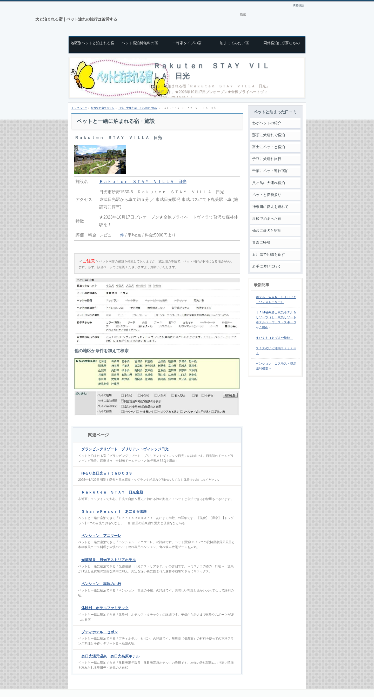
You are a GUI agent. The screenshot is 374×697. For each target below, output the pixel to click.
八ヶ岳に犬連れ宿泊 (268, 183)
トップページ (79, 108)
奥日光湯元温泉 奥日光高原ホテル (110, 656)
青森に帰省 (261, 242)
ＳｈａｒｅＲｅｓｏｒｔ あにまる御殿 (114, 511)
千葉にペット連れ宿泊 (270, 171)
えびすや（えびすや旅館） (274, 338)
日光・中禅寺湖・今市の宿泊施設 (137, 108)
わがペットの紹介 (266, 123)
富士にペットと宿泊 (268, 147)
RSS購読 (298, 5)
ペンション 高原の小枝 (101, 584)
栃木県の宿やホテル (102, 108)
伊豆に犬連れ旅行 (266, 159)
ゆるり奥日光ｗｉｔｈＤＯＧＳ (106, 473)
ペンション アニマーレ (101, 536)
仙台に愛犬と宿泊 (266, 230)
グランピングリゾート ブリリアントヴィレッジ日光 (125, 449)
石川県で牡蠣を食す (268, 254)
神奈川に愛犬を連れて (270, 207)
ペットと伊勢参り (266, 195)
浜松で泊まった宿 (266, 218)
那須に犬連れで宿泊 (268, 135)
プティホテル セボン (99, 632)
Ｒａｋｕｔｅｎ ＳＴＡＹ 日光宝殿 (112, 492)
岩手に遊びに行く (266, 266)
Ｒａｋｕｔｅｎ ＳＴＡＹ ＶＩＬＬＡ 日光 (142, 181)
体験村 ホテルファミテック (105, 608)
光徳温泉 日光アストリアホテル (108, 560)
